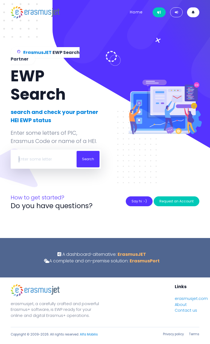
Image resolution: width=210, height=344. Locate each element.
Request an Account (176, 201)
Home (136, 12)
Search (88, 159)
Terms (194, 334)
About (181, 304)
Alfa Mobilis (89, 334)
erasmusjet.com (191, 298)
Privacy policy (173, 334)
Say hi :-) (139, 201)
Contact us (186, 310)
